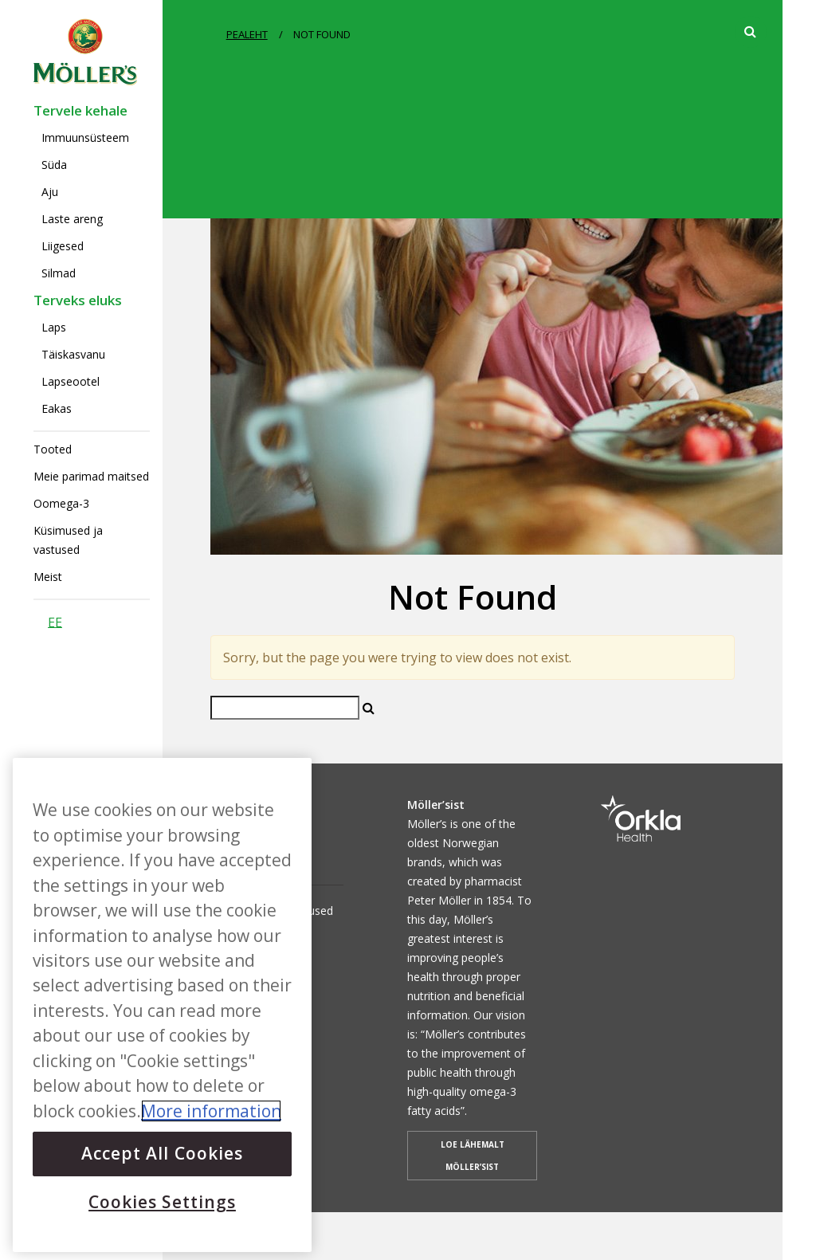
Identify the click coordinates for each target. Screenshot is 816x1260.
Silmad (58, 273)
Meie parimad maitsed (91, 476)
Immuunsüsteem (85, 137)
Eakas (56, 408)
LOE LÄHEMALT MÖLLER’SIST (472, 1155)
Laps (53, 327)
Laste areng (72, 218)
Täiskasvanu (73, 354)
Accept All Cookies (162, 1153)
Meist (47, 576)
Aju (49, 191)
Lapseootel (70, 381)
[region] (162, 1005)
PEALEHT (247, 34)
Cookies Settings (162, 1202)
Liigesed (62, 245)
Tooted (52, 449)
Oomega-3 (61, 503)
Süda (54, 164)
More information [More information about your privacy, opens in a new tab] (211, 1111)
